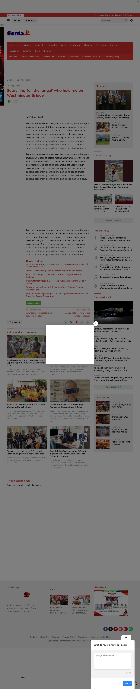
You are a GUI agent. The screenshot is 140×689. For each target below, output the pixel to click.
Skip (119, 683)
